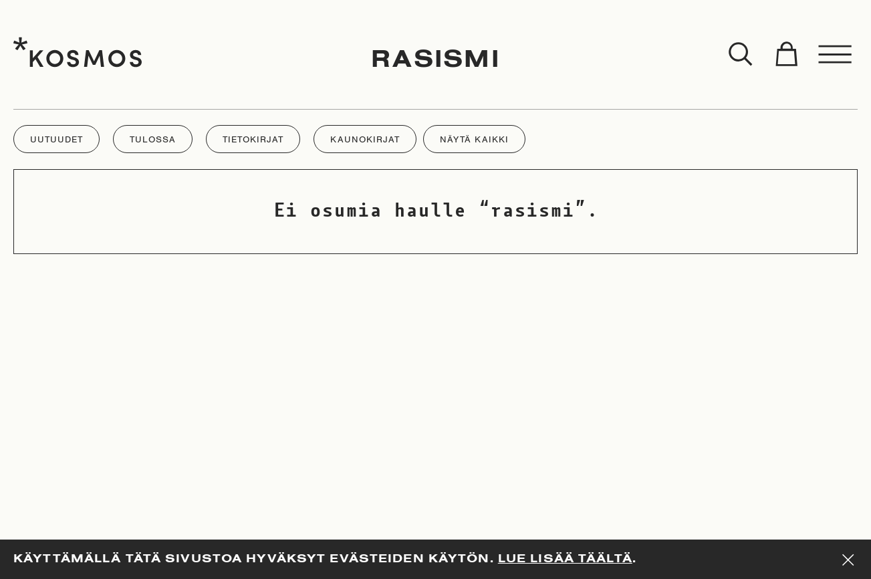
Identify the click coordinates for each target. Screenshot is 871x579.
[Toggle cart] (786, 55)
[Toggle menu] (835, 55)
